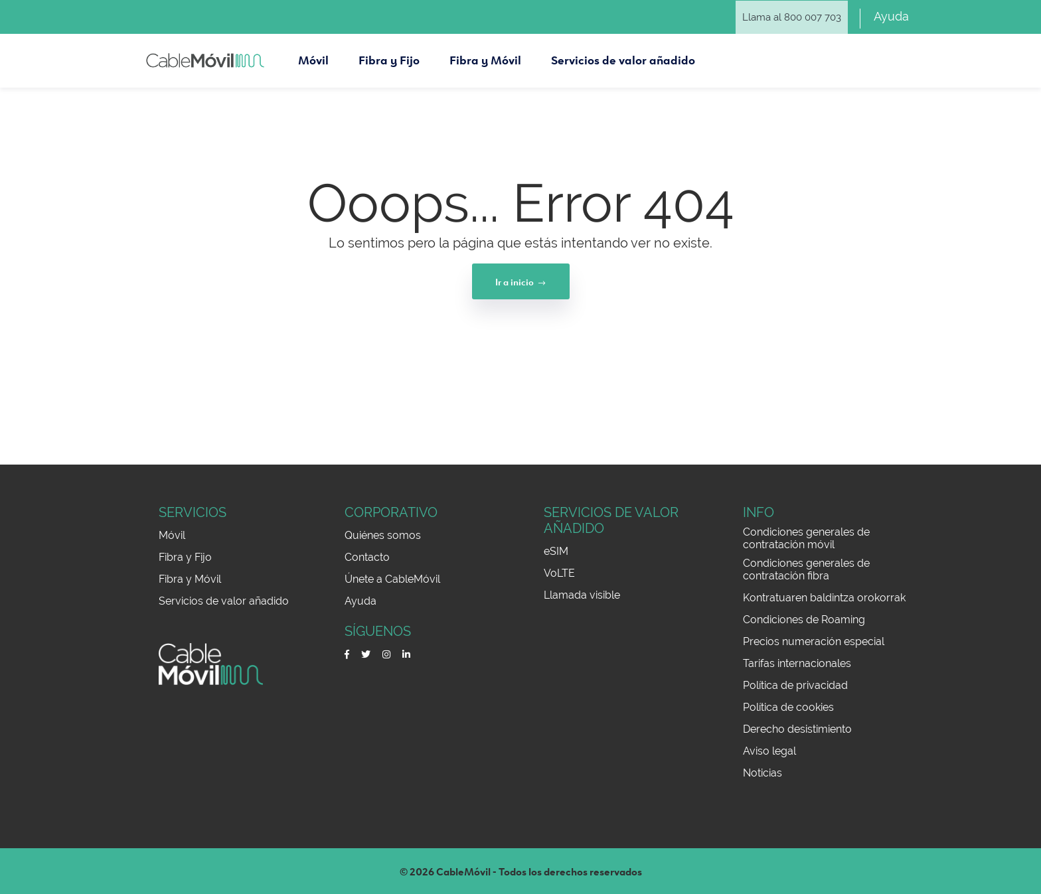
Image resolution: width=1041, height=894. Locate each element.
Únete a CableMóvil (392, 579)
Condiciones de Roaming (804, 619)
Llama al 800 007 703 (791, 17)
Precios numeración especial (813, 641)
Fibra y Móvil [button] (485, 56)
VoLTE (559, 573)
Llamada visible (582, 595)
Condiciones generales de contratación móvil (806, 538)
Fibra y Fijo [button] (389, 56)
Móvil (172, 535)
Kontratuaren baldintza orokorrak (824, 597)
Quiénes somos (383, 535)
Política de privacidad (795, 685)
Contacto (367, 557)
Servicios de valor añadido (224, 601)
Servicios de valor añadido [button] (623, 56)
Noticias (762, 773)
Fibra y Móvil (190, 579)
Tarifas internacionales (797, 663)
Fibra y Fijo (185, 557)
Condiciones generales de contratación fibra (806, 569)
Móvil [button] (313, 56)
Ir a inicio (520, 281)
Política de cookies (788, 707)
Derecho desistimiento (797, 729)
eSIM (556, 551)
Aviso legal (769, 751)
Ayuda (891, 16)
